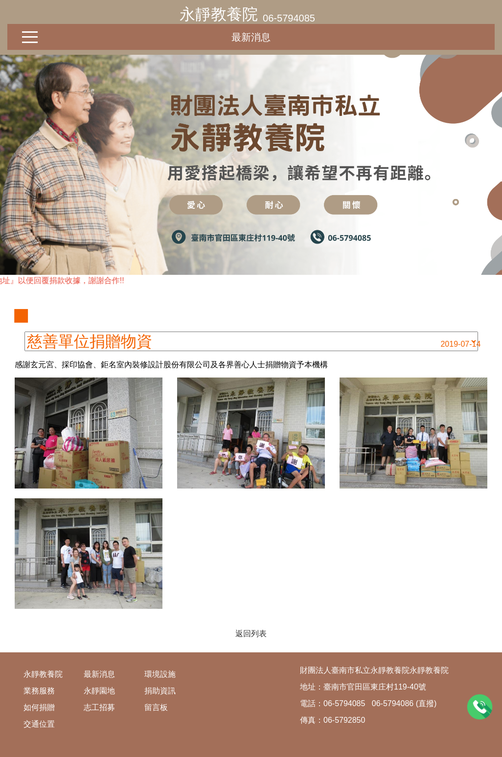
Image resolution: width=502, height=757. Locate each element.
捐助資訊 (160, 691)
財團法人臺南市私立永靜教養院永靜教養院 (374, 670)
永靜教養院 (219, 14)
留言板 (156, 707)
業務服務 (39, 691)
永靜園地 (99, 691)
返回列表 (251, 633)
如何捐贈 (39, 707)
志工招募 (99, 707)
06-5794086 (392, 703)
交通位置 (39, 724)
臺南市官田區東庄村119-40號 (374, 687)
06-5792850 (344, 720)
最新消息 (251, 37)
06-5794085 (289, 18)
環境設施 (160, 674)
